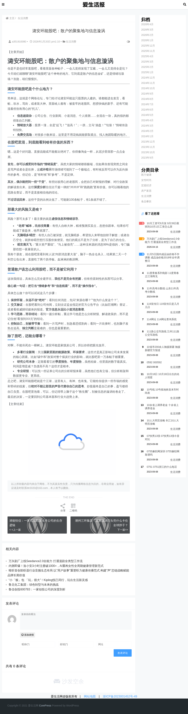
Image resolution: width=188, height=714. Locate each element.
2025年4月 (147, 56)
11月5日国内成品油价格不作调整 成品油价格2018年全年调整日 (162, 257)
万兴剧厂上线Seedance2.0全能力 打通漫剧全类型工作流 (46, 561)
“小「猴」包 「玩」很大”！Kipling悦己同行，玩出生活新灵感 (48, 580)
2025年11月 (148, 50)
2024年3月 (147, 125)
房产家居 (146, 190)
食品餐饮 (146, 201)
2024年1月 (147, 136)
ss (50, 705)
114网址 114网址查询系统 (162, 319)
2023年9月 (147, 157)
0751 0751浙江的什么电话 (162, 466)
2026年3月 (147, 29)
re (43, 705)
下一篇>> (122, 529)
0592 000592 (154, 362)
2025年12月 (148, 45)
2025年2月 (147, 66)
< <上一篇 (15, 529)
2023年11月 (148, 146)
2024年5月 (147, 114)
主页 (10, 18)
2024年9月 (147, 93)
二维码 (73, 507)
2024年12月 (148, 77)
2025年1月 (147, 72)
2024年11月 (148, 82)
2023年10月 (148, 152)
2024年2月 (147, 130)
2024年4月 (147, 120)
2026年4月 (147, 24)
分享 (63, 507)
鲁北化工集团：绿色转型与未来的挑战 (34, 584)
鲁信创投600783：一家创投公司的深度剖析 (37, 589)
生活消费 (23, 18)
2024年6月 (147, 109)
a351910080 (18, 41)
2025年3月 (147, 61)
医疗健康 (146, 174)
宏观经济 (146, 185)
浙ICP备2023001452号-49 (120, 696)
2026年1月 (147, 40)
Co (40, 705)
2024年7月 (147, 104)
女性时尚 (146, 180)
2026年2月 (147, 34)
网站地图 (90, 696)
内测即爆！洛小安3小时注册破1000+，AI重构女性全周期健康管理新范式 (56, 565)
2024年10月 (148, 88)
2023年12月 (148, 141)
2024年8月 (147, 98)
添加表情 (27, 634)
